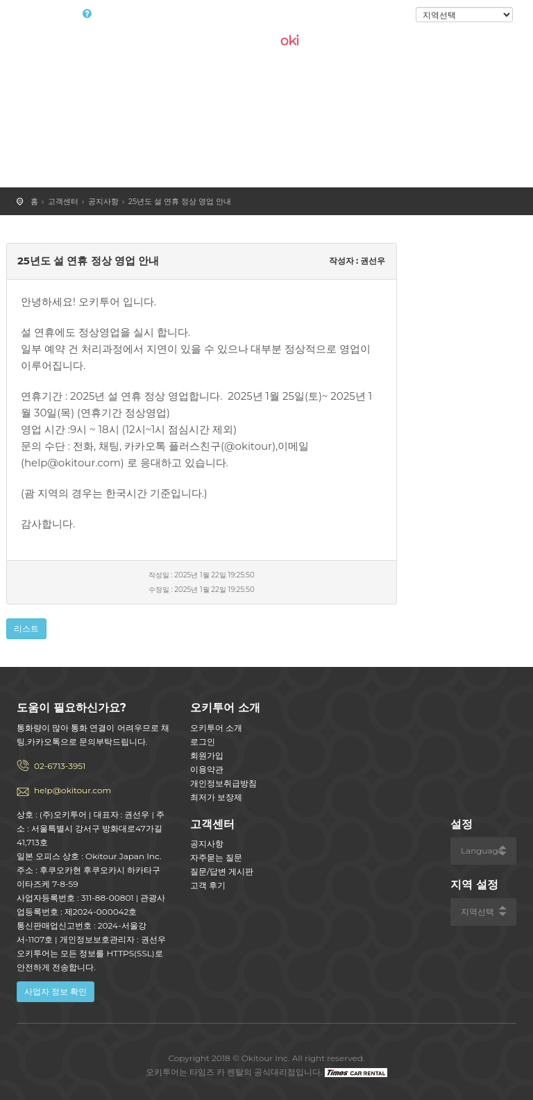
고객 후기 (208, 885)
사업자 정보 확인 (55, 991)
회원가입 (206, 755)
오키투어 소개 (216, 727)
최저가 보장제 (216, 797)
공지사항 (103, 201)
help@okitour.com (72, 790)
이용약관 (206, 769)
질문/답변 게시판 (221, 871)
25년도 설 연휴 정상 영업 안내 (179, 201)
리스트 (26, 628)
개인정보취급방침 (223, 783)
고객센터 (63, 201)
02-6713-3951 (59, 766)
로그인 (392, 15)
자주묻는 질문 (216, 857)
